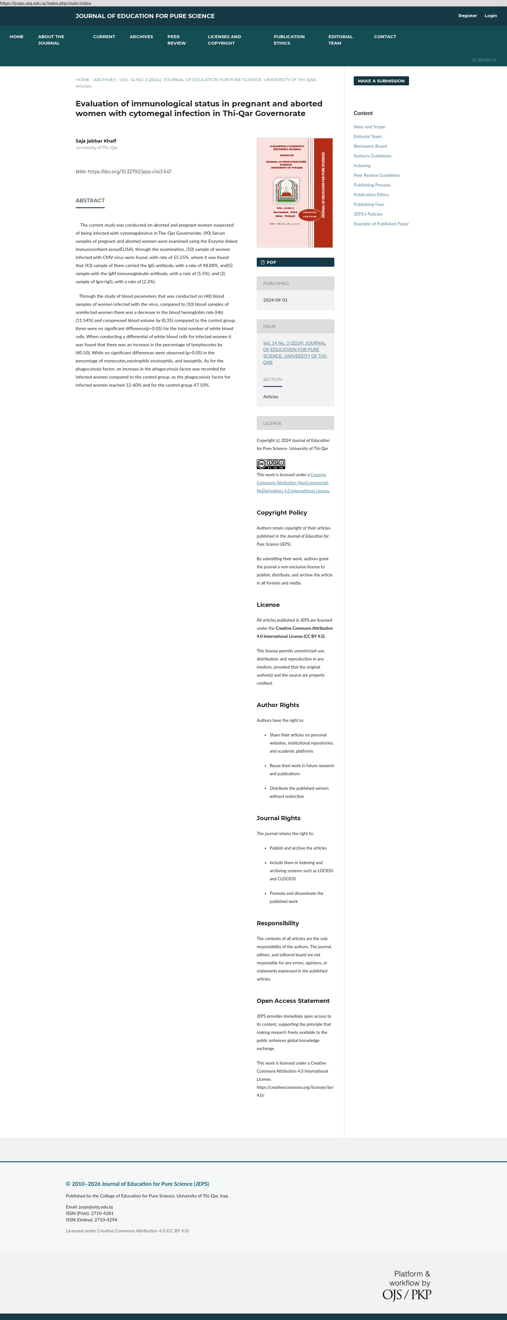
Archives (141, 36)
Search (484, 59)
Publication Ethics (289, 40)
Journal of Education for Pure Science (145, 16)
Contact (385, 36)
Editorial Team (341, 40)
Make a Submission (381, 80)
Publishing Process (372, 185)
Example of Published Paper (381, 223)
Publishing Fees (369, 204)
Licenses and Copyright (224, 40)
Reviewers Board (370, 146)
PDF (270, 262)
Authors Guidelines (373, 155)
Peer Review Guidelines (377, 175)
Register (467, 15)
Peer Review (176, 40)
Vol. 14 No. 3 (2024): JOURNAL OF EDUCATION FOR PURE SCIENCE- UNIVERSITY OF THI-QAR (218, 79)
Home (17, 36)
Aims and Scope (369, 126)
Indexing (362, 165)
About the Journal (51, 40)
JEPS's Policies (368, 214)
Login (491, 15)
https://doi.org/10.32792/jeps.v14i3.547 (129, 172)
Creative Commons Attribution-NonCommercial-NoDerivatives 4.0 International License (293, 482)
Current (104, 36)
